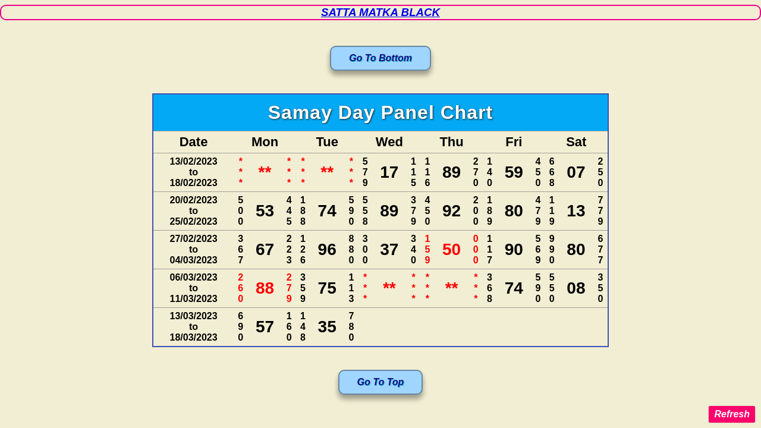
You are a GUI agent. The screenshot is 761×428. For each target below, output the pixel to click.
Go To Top (380, 382)
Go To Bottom (380, 58)
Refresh (732, 414)
